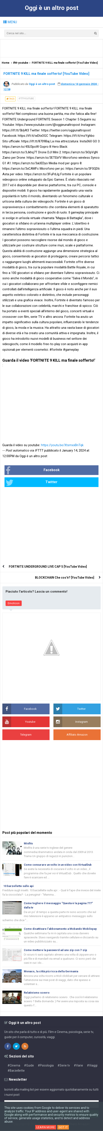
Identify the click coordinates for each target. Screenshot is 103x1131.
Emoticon (14, 603)
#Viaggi (92, 1066)
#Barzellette (16, 1071)
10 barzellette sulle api (18, 886)
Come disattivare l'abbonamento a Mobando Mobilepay (61, 929)
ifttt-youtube (26, 98)
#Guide (29, 1066)
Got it (63, 1127)
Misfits (28, 843)
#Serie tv (64, 1066)
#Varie (78, 1066)
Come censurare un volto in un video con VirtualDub (59, 864)
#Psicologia (46, 1066)
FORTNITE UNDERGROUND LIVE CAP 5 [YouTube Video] (48, 566)
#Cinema (14, 1066)
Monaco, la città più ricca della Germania (52, 972)
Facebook (33, 470)
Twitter (32, 482)
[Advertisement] (52, 47)
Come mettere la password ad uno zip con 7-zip (56, 950)
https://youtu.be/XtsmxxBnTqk (62, 445)
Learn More (45, 1127)
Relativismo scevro (37, 993)
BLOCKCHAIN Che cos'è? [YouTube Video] (64, 577)
